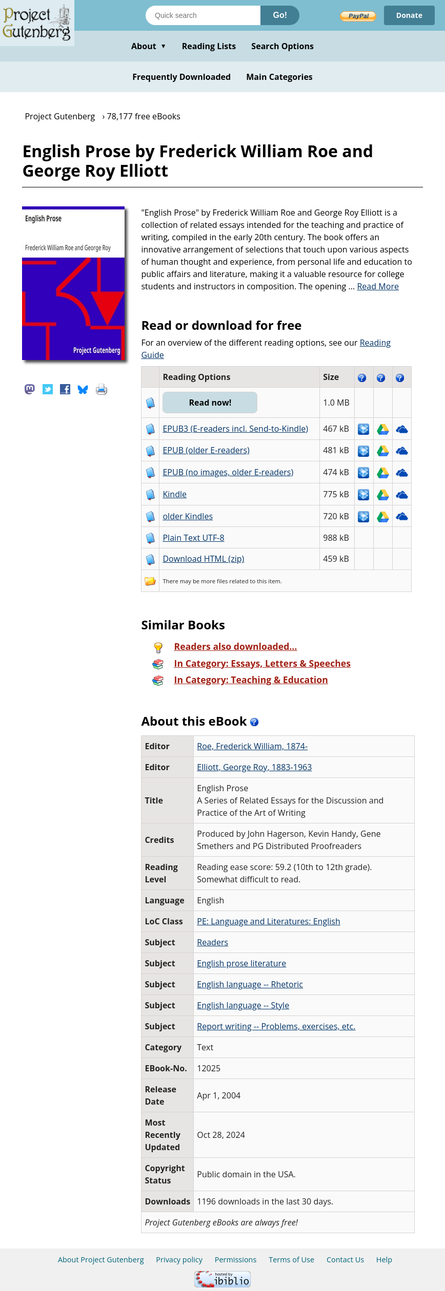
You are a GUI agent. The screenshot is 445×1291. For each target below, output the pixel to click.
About (149, 46)
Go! (280, 15)
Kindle (175, 494)
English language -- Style (243, 1005)
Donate (409, 15)
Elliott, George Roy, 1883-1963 (254, 767)
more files (214, 581)
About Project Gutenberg (101, 1259)
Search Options (282, 46)
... (374, 286)
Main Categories (279, 76)
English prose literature (241, 963)
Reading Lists (209, 46)
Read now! (210, 402)
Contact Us (345, 1259)
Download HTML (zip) (203, 558)
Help (384, 1259)
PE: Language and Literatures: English (268, 921)
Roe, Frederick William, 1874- (252, 746)
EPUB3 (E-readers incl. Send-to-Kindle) (235, 428)
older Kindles (188, 516)
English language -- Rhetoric (250, 984)
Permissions (236, 1259)
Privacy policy (179, 1259)
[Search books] (203, 15)
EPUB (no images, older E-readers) (228, 472)
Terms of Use (291, 1259)
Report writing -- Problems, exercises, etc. (276, 1026)
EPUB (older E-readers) (206, 450)
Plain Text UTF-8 (193, 537)
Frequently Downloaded (181, 76)
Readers (212, 942)
